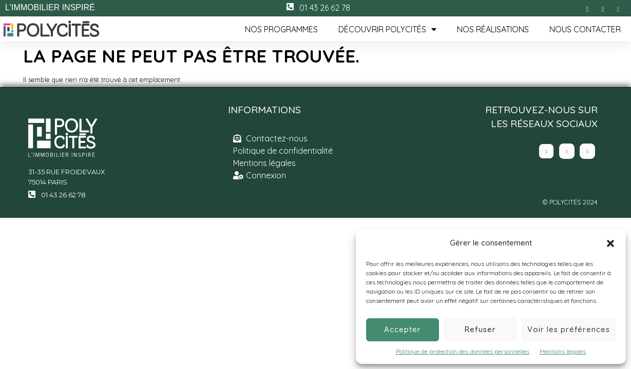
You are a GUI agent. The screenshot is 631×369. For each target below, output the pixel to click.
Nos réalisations (493, 29)
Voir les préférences (568, 329)
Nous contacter (585, 29)
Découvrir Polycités (387, 29)
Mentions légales (563, 351)
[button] (610, 243)
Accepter (402, 329)
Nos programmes (281, 29)
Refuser (480, 329)
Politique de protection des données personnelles (462, 351)
